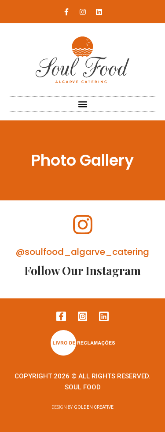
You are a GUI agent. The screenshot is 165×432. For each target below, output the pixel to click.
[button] (82, 104)
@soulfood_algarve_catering (82, 252)
